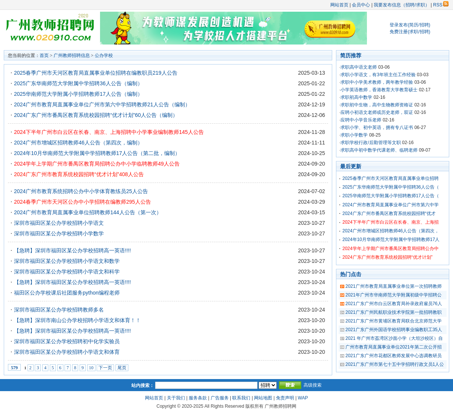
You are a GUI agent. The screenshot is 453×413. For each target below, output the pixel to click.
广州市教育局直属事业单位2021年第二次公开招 (393, 347)
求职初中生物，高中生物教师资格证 (377, 104)
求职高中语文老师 (359, 67)
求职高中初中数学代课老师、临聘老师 (379, 150)
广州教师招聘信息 (72, 55)
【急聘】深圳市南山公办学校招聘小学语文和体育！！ (77, 320)
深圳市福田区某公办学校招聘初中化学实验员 (67, 341)
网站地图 (263, 398)
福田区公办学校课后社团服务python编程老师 (67, 293)
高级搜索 (313, 385)
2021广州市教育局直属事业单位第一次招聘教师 (393, 286)
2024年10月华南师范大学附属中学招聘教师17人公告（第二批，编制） (97, 153)
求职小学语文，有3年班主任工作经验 (378, 74)
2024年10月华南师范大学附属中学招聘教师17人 (390, 239)
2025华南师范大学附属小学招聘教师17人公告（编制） (78, 94)
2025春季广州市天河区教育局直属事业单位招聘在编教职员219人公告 (95, 73)
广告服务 (220, 398)
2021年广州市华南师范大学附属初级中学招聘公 (393, 295)
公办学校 (104, 55)
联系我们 (241, 398)
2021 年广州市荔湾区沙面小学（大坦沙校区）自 (394, 338)
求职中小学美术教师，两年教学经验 (377, 82)
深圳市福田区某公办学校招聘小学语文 (59, 223)
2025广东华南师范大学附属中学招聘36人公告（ (390, 187)
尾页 (121, 367)
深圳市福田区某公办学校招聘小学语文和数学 (67, 261)
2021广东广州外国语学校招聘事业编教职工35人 (393, 329)
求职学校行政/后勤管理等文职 (371, 142)
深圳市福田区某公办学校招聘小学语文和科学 (67, 272)
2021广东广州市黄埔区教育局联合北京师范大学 (393, 321)
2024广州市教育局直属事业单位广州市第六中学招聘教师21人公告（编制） (102, 104)
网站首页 (339, 5)
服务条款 (198, 398)
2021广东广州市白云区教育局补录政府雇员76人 (393, 303)
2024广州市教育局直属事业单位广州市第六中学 (390, 204)
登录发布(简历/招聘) (410, 25)
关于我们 (176, 398)
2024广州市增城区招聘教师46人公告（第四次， (390, 230)
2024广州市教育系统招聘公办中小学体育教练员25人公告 (81, 191)
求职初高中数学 (356, 97)
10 (91, 367)
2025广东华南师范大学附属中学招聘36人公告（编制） (78, 83)
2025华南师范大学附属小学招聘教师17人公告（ (390, 195)
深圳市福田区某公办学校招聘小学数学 (59, 233)
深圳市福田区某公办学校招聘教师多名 (59, 310)
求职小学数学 (354, 135)
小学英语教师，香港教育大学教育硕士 (379, 89)
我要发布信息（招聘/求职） (401, 5)
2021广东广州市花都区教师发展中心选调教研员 (393, 355)
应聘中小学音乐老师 (361, 120)
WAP (303, 398)
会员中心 (361, 5)
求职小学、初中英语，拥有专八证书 (377, 127)
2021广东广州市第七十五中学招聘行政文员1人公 (394, 364)
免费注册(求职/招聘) (410, 31)
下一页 (105, 367)
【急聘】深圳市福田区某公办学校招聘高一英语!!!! (72, 250)
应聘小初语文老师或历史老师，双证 (377, 112)
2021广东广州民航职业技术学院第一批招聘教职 (393, 312)
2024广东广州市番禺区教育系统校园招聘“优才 (389, 213)
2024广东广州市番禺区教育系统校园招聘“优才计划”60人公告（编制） (96, 115)
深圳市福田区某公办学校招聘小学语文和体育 (67, 352)
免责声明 (285, 398)
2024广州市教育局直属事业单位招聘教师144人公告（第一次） (88, 212)
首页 (44, 55)
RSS (440, 5)
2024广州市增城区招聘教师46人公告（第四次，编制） (78, 143)
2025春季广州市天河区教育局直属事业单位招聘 (390, 178)
